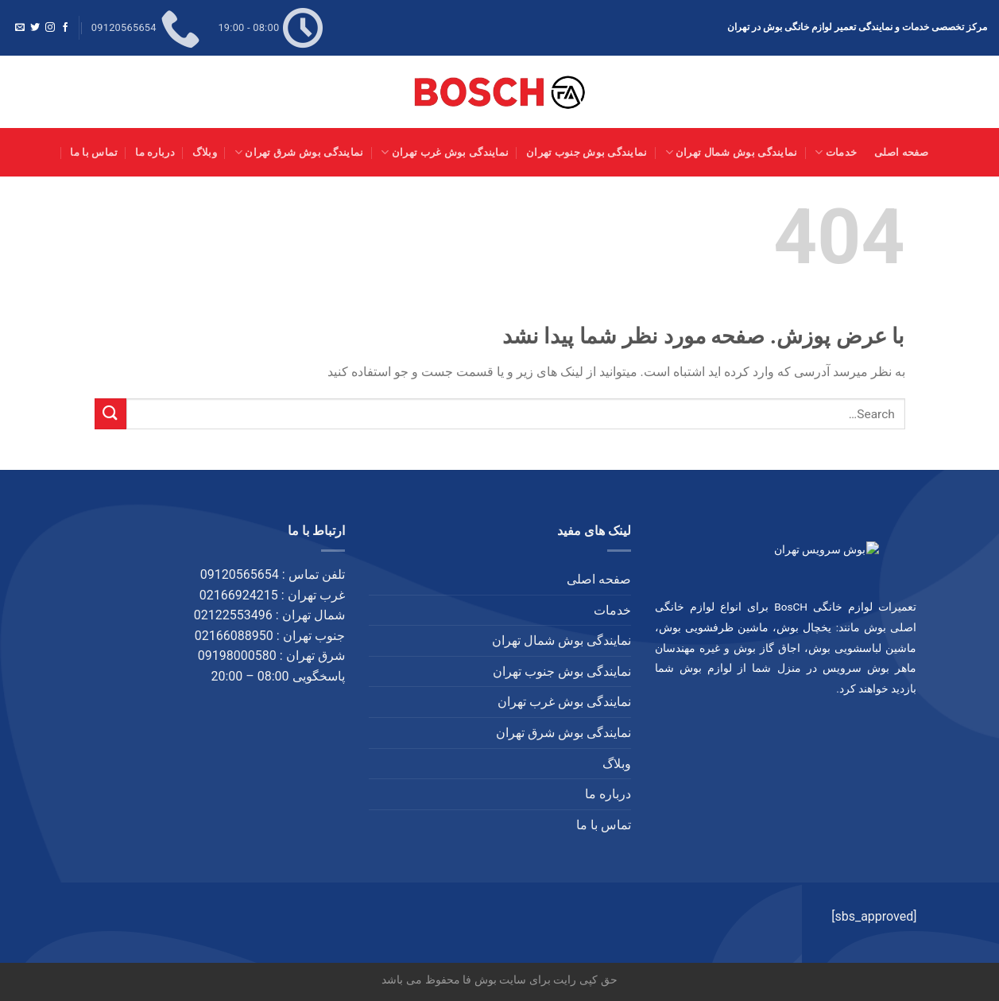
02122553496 (233, 615)
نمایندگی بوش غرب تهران (445, 152)
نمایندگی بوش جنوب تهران (586, 152)
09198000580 (237, 655)
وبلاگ (204, 152)
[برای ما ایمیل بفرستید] (20, 27)
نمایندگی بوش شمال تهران (731, 152)
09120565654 (239, 574)
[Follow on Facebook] (65, 27)
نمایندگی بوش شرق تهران (299, 152)
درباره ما (155, 152)
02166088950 (234, 635)
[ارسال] (110, 413)
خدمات (836, 152)
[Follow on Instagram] (50, 27)
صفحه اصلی (901, 152)
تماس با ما (94, 152)
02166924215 (238, 595)
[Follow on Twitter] (35, 27)
